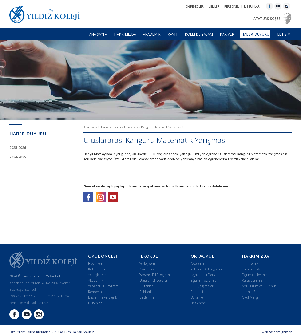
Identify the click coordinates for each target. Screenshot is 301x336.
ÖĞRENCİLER (195, 6)
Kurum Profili (251, 269)
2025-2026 (17, 147)
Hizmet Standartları (256, 291)
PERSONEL (231, 6)
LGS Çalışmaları (202, 286)
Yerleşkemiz (97, 275)
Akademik (95, 280)
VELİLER (214, 6)
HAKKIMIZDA (125, 34)
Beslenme (146, 297)
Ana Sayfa (90, 127)
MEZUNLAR (252, 6)
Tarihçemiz (250, 263)
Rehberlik (95, 291)
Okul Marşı (250, 297)
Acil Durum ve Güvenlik (259, 286)
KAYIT (173, 34)
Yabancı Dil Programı (103, 286)
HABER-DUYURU (255, 34)
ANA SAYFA (98, 34)
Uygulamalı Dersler (153, 280)
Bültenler (95, 303)
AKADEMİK (152, 34)
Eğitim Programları (204, 280)
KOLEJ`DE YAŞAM (199, 34)
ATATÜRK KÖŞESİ (267, 18)
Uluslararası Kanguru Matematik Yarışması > (154, 127)
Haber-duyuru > (112, 127)
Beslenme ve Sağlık (102, 297)
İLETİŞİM (283, 34)
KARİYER (227, 34)
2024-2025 (17, 157)
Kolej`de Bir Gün (100, 269)
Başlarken (95, 263)
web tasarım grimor (277, 332)
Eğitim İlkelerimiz (254, 275)
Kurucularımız (252, 280)
